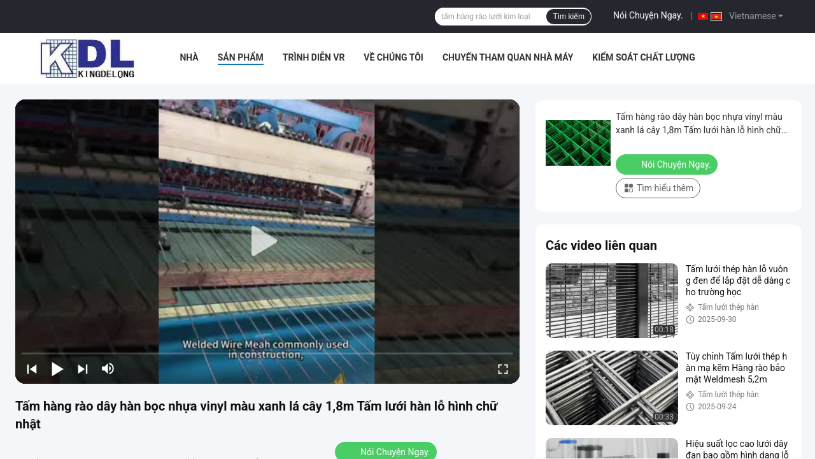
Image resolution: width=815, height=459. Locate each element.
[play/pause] (57, 368)
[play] (267, 242)
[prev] (32, 368)
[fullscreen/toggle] (503, 368)
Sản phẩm (241, 57)
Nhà (189, 57)
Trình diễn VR (314, 57)
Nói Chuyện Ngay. (648, 15)
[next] (83, 368)
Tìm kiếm (569, 16)
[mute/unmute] (108, 368)
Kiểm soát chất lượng (643, 57)
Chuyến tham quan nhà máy (508, 57)
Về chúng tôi (393, 57)
